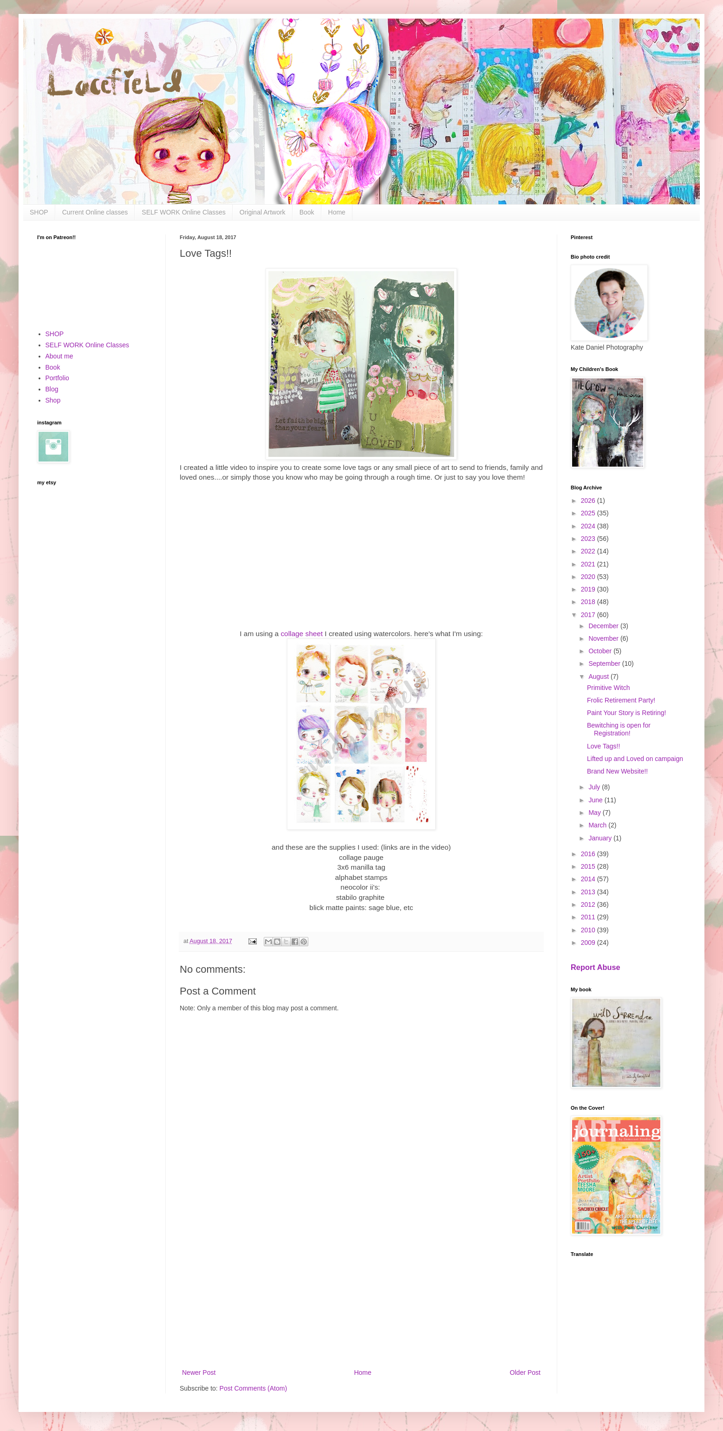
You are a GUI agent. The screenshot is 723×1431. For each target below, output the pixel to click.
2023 (589, 538)
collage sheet (301, 633)
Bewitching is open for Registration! (619, 729)
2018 (589, 601)
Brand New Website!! (617, 771)
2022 (589, 551)
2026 (589, 500)
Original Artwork (263, 212)
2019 (589, 589)
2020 (589, 576)
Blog (52, 389)
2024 (589, 526)
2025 (589, 513)
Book (307, 212)
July (595, 787)
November (604, 638)
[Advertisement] (361, 1290)
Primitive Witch (608, 687)
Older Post (525, 1372)
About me (59, 356)
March (598, 825)
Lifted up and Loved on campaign (635, 758)
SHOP (39, 212)
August (599, 676)
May (595, 812)
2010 (589, 930)
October (600, 651)
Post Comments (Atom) (253, 1388)
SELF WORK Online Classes (184, 212)
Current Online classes (95, 212)
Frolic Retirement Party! (621, 700)
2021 (589, 564)
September (605, 663)
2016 (589, 854)
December (604, 626)
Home (336, 212)
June (596, 800)
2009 (589, 942)
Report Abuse (595, 967)
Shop (53, 400)
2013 (589, 892)
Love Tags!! (603, 746)
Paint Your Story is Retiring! (626, 712)
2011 (589, 917)
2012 (589, 904)
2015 (589, 866)
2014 (589, 879)
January (600, 838)
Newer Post (198, 1372)
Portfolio (57, 378)
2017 (589, 614)
